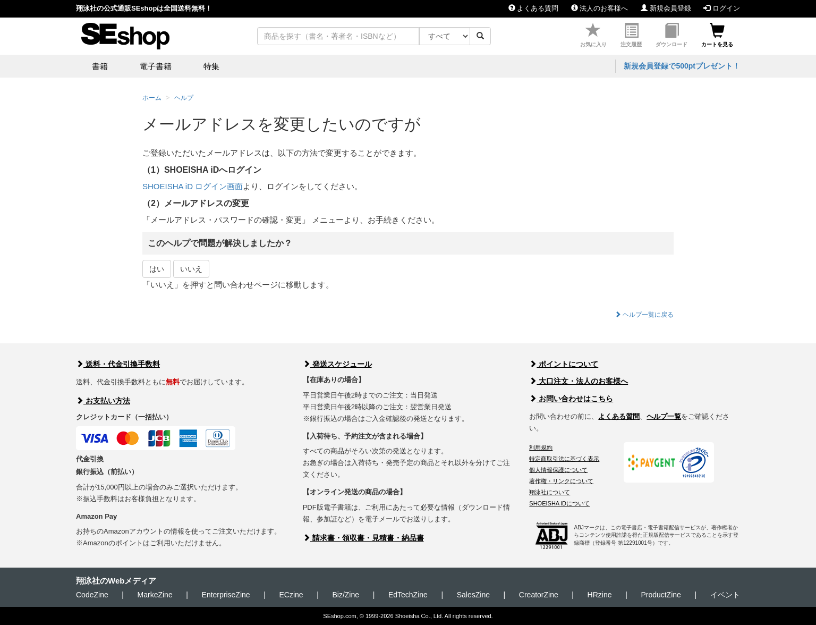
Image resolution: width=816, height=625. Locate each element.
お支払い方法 (103, 400)
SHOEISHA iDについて (559, 503)
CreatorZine (538, 594)
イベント (725, 594)
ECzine (291, 594)
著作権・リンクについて (561, 481)
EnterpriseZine (226, 594)
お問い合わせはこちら (571, 398)
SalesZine (473, 594)
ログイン (721, 8)
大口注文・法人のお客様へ (578, 381)
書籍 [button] (100, 66)
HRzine (600, 594)
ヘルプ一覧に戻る (644, 314)
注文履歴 (631, 35)
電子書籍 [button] (156, 66)
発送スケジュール (337, 364)
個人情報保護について (558, 470)
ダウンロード (671, 35)
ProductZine (661, 594)
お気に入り (593, 35)
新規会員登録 (666, 8)
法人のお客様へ (599, 8)
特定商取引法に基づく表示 (564, 458)
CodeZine (92, 594)
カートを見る (717, 35)
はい (156, 269)
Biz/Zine (345, 594)
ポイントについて (563, 364)
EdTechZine (408, 594)
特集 (211, 66)
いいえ (191, 269)
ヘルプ (183, 98)
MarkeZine (155, 594)
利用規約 (540, 447)
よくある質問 (533, 8)
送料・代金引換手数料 (118, 364)
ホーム (152, 98)
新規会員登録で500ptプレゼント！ (682, 66)
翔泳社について (549, 492)
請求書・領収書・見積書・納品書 (363, 538)
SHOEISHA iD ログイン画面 (192, 186)
